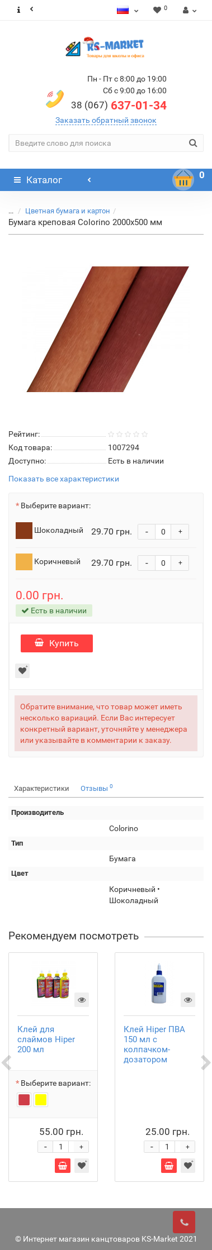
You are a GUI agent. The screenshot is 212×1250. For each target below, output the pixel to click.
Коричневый (48, 562)
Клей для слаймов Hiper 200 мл (46, 1039)
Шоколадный (49, 530)
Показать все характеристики (63, 479)
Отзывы (97, 788)
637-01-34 (119, 105)
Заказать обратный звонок (106, 120)
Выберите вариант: (56, 505)
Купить (57, 643)
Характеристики (41, 788)
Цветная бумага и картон (67, 211)
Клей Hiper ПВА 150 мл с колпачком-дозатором (154, 1044)
